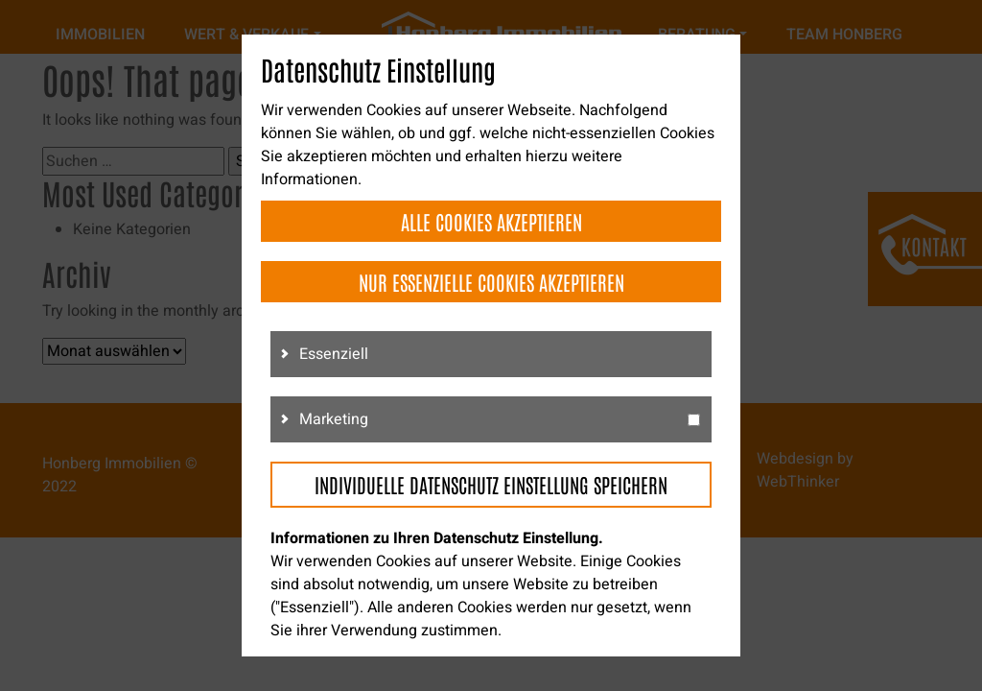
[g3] (694, 420)
